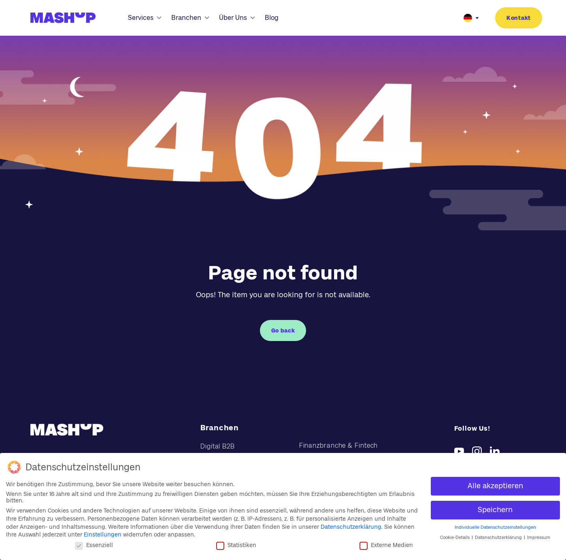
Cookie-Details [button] (455, 537)
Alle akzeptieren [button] (495, 486)
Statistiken (236, 545)
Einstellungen (102, 534)
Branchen (190, 17)
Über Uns (237, 17)
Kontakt (518, 18)
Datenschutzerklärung (351, 527)
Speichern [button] (495, 510)
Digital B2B (217, 446)
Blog (272, 17)
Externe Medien (386, 545)
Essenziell (94, 545)
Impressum (538, 537)
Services (145, 17)
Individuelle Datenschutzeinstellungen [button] (495, 527)
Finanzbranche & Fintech (338, 445)
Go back (283, 330)
